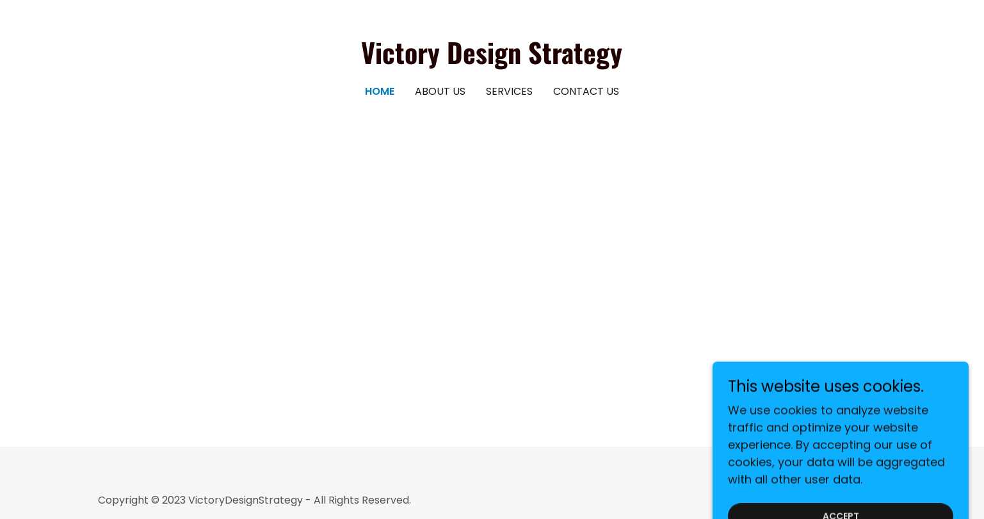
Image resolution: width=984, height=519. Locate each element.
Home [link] (379, 91)
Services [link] (509, 91)
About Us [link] (440, 91)
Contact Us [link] (586, 91)
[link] (492, 60)
